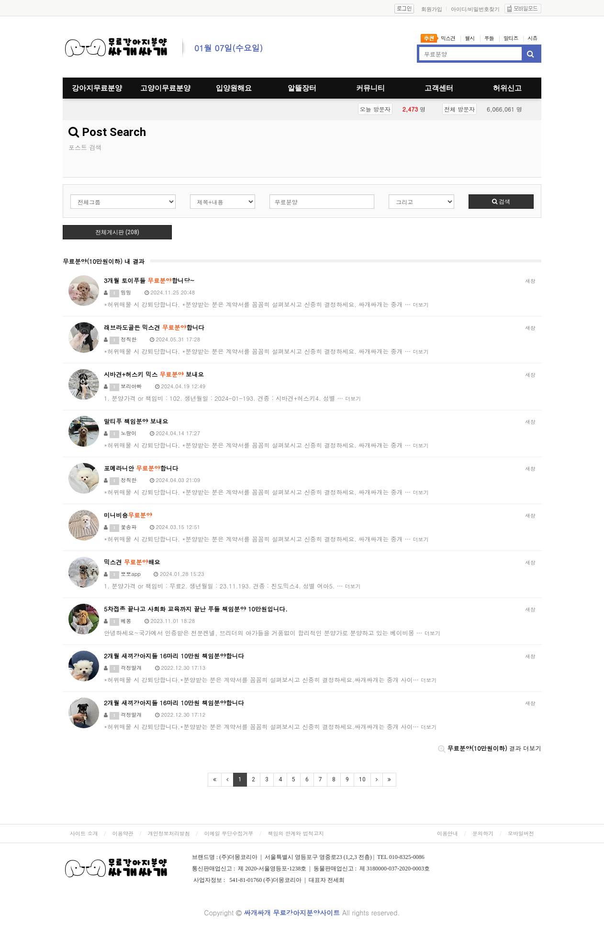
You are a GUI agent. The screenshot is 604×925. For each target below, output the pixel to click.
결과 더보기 (490, 748)
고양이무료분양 (165, 88)
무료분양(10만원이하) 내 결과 (104, 261)
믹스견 (448, 38)
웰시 (469, 38)
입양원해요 (234, 88)
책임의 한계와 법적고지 (296, 833)
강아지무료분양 (97, 88)
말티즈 (510, 38)
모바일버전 (521, 833)
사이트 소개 (84, 833)
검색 (501, 201)
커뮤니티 (370, 88)
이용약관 (123, 833)
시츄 (532, 38)
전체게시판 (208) (117, 232)
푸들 (489, 38)
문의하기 (482, 833)
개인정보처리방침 (169, 833)
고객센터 (439, 88)
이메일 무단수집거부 (229, 833)
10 (362, 779)
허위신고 (507, 88)
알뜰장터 (302, 88)
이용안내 (447, 833)
